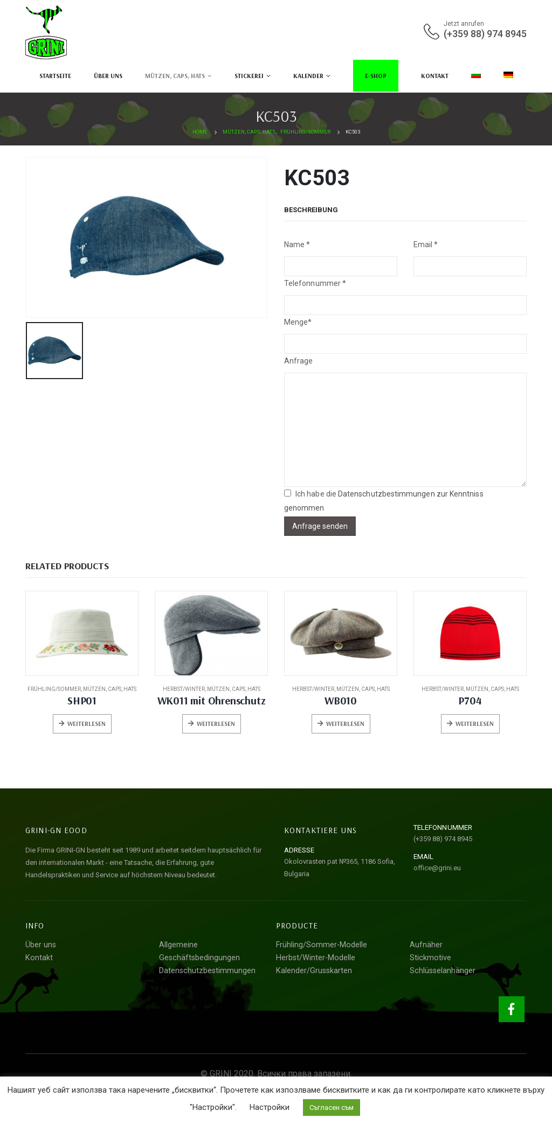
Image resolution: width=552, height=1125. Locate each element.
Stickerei (249, 76)
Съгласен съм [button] (331, 1107)
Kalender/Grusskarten (314, 970)
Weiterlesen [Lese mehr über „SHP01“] (86, 723)
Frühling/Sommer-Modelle (321, 944)
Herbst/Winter (184, 689)
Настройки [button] (269, 1107)
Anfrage (298, 361)
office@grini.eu (437, 868)
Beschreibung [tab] (311, 210)
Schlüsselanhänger (442, 970)
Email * (425, 244)
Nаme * (297, 244)
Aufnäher (426, 944)
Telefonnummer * (315, 283)
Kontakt (434, 76)
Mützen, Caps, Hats (175, 76)
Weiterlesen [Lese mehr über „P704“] (475, 723)
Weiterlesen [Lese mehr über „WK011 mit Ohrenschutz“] (216, 723)
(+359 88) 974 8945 (485, 33)
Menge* (298, 322)
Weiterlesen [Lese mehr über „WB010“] (345, 723)
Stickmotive (430, 957)
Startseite (55, 76)
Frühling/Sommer (54, 689)
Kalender (308, 76)
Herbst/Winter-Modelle (315, 957)
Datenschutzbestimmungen (207, 970)
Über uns (108, 76)
